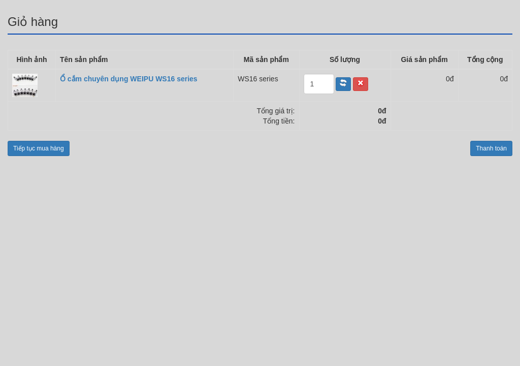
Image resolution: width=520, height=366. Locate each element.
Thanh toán (491, 148)
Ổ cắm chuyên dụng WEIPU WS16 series (129, 79)
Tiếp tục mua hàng (38, 148)
